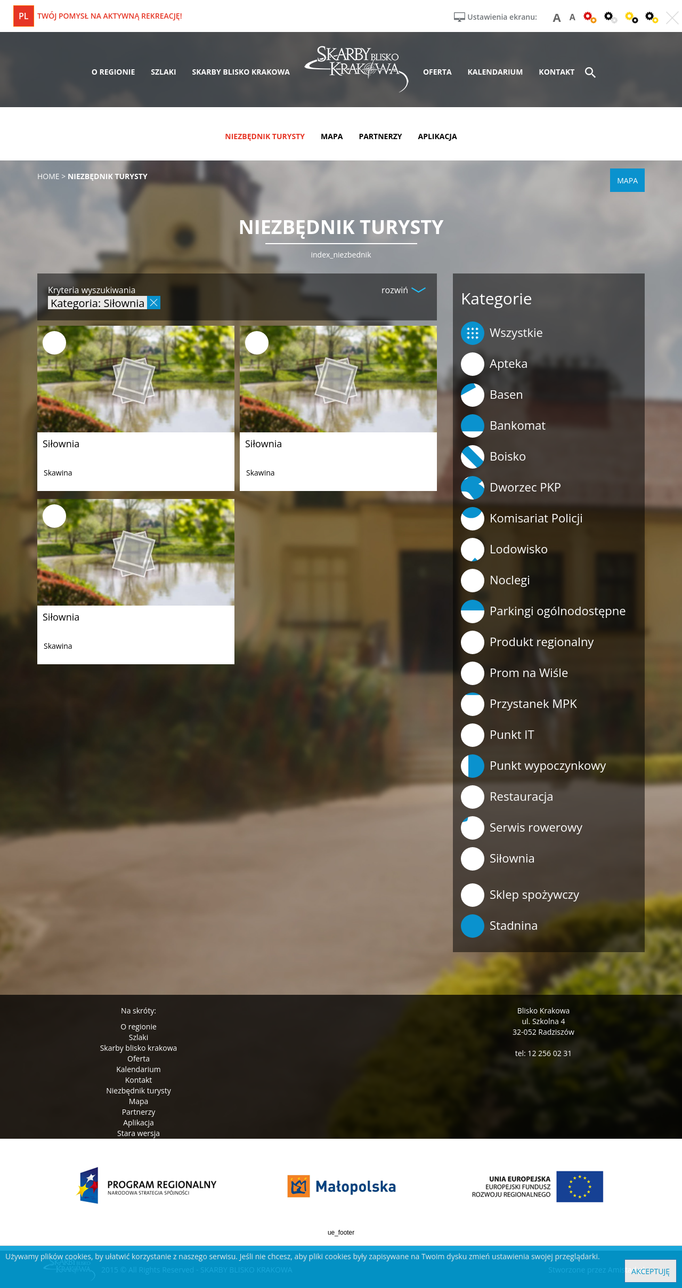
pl (24, 16)
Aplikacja (138, 1122)
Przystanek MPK (519, 704)
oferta (437, 72)
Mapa (139, 1101)
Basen (492, 395)
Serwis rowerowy (521, 828)
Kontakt (138, 1080)
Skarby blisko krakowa (138, 1048)
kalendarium (495, 72)
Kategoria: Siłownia (97, 302)
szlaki (163, 72)
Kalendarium (138, 1069)
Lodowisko (504, 549)
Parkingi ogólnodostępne (543, 611)
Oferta (138, 1058)
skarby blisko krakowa (241, 72)
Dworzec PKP (511, 488)
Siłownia (61, 443)
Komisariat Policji (522, 518)
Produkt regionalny (527, 642)
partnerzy (380, 136)
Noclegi (495, 580)
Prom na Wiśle (514, 673)
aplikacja (437, 136)
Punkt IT (497, 735)
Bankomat (503, 426)
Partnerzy (139, 1112)
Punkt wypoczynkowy (533, 766)
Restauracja (507, 797)
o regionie (113, 72)
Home (48, 176)
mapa (332, 136)
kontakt (556, 72)
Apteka (494, 364)
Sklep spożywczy (520, 895)
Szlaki (138, 1037)
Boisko (493, 457)
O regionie (138, 1026)
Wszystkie (502, 333)
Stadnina (499, 926)
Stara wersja (138, 1133)
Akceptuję (650, 1271)
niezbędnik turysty (265, 136)
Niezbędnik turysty (138, 1090)
